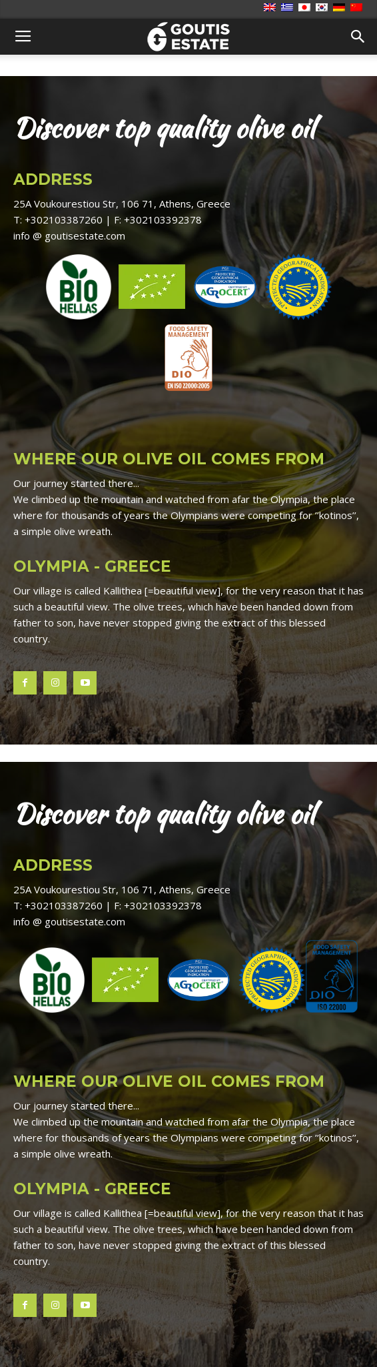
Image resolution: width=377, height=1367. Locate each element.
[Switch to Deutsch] (340, 8)
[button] (358, 37)
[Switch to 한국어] (323, 8)
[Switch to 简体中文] (358, 8)
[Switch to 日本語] (306, 8)
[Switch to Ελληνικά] (288, 8)
